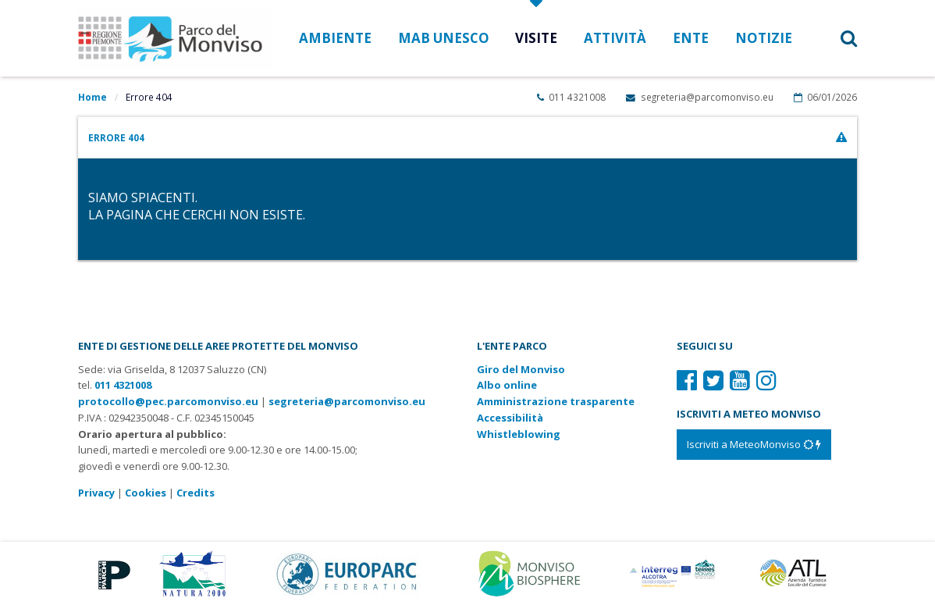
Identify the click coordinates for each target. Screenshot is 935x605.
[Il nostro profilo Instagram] (766, 380)
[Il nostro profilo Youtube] (740, 380)
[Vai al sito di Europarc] (347, 572)
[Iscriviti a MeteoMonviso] (754, 444)
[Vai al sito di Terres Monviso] (673, 572)
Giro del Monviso (521, 369)
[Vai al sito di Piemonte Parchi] (111, 572)
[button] (831, 38)
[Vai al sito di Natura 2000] (192, 572)
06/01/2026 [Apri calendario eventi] (825, 97)
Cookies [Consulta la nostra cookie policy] (145, 493)
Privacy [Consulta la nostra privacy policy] (96, 493)
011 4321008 (571, 97)
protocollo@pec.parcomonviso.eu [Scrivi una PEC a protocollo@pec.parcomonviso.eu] (168, 401)
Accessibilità (510, 418)
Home (92, 97)
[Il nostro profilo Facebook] (687, 380)
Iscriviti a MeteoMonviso (754, 444)
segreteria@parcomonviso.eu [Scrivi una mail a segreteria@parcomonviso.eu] (699, 97)
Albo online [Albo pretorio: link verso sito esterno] (507, 385)
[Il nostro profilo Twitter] (713, 380)
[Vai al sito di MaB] (532, 572)
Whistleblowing (518, 434)
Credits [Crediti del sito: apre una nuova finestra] (195, 493)
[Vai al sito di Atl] (797, 572)
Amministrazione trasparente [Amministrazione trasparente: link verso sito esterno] (556, 401)
